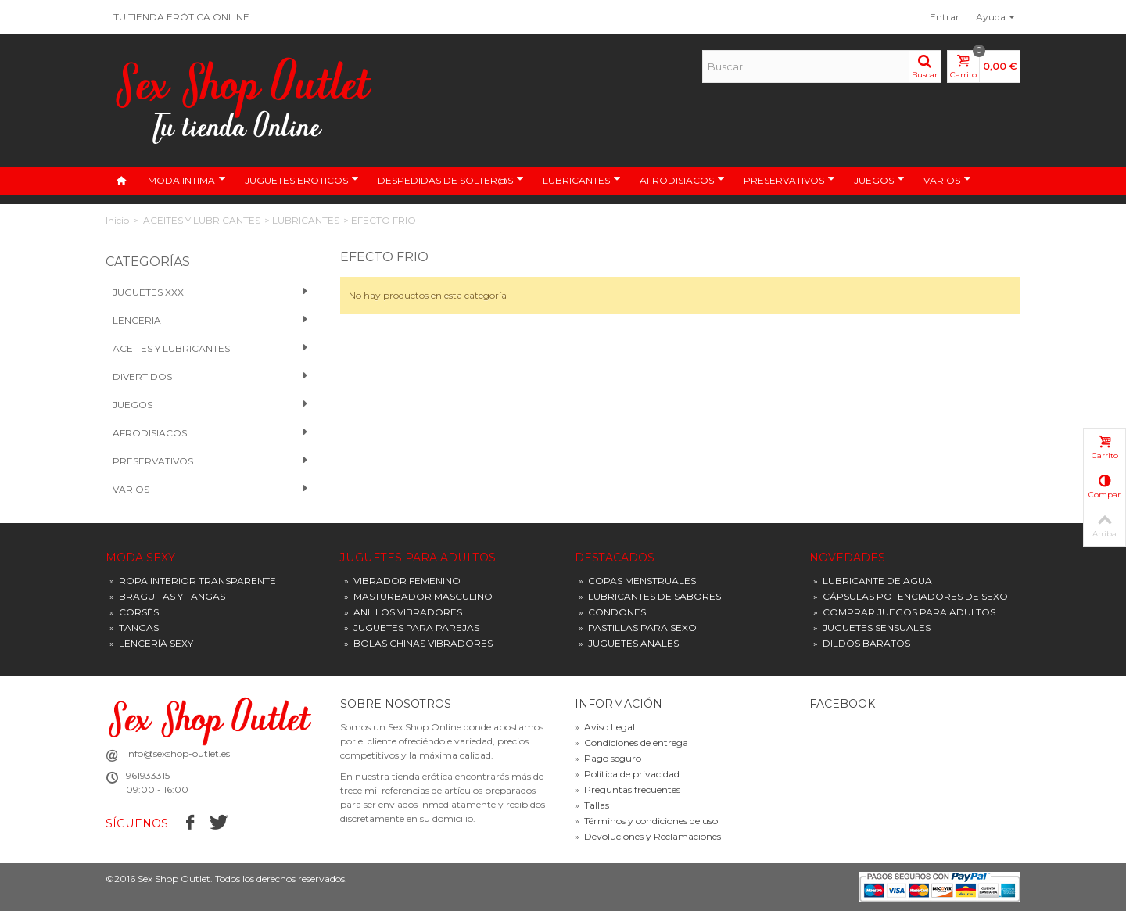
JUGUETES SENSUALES (872, 627)
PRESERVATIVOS (789, 180)
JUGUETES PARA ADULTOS (418, 558)
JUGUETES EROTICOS (302, 180)
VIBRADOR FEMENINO (402, 580)
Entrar (944, 17)
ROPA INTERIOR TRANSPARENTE (192, 580)
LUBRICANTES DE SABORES (650, 596)
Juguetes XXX (211, 292)
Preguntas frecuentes (627, 789)
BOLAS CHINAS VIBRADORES (418, 643)
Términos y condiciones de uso (646, 821)
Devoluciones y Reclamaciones (648, 836)
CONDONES (612, 612)
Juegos (211, 405)
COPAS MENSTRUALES (637, 580)
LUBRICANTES (582, 180)
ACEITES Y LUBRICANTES (201, 220)
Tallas (592, 805)
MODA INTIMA (187, 180)
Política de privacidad (627, 774)
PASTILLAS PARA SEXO (638, 627)
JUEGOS (879, 180)
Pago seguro (608, 758)
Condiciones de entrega (631, 742)
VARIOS (947, 180)
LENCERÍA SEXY (151, 643)
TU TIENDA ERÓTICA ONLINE (181, 17)
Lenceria (211, 320)
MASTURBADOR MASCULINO (418, 596)
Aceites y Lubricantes (211, 349)
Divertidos (211, 377)
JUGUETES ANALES (629, 643)
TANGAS (134, 627)
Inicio (117, 220)
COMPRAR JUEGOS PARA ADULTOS (904, 612)
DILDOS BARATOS (861, 643)
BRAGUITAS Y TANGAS (167, 596)
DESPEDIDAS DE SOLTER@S (451, 180)
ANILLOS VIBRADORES (403, 612)
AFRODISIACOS (682, 180)
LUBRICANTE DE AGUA (872, 580)
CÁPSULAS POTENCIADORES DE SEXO (910, 596)
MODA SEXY (140, 558)
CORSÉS (134, 612)
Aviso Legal (605, 727)
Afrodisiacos (211, 433)
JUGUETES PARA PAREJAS (411, 627)
